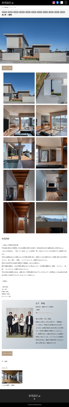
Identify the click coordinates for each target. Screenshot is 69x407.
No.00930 (4, 12)
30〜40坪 (34, 12)
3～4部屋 (62, 12)
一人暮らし (22, 12)
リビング (45, 12)
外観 (51, 12)
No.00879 (10, 12)
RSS (34, 398)
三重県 (5, 361)
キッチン (39, 12)
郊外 (28, 12)
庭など (56, 12)
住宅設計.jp (34, 395)
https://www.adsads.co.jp (46, 313)
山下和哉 (16, 12)
